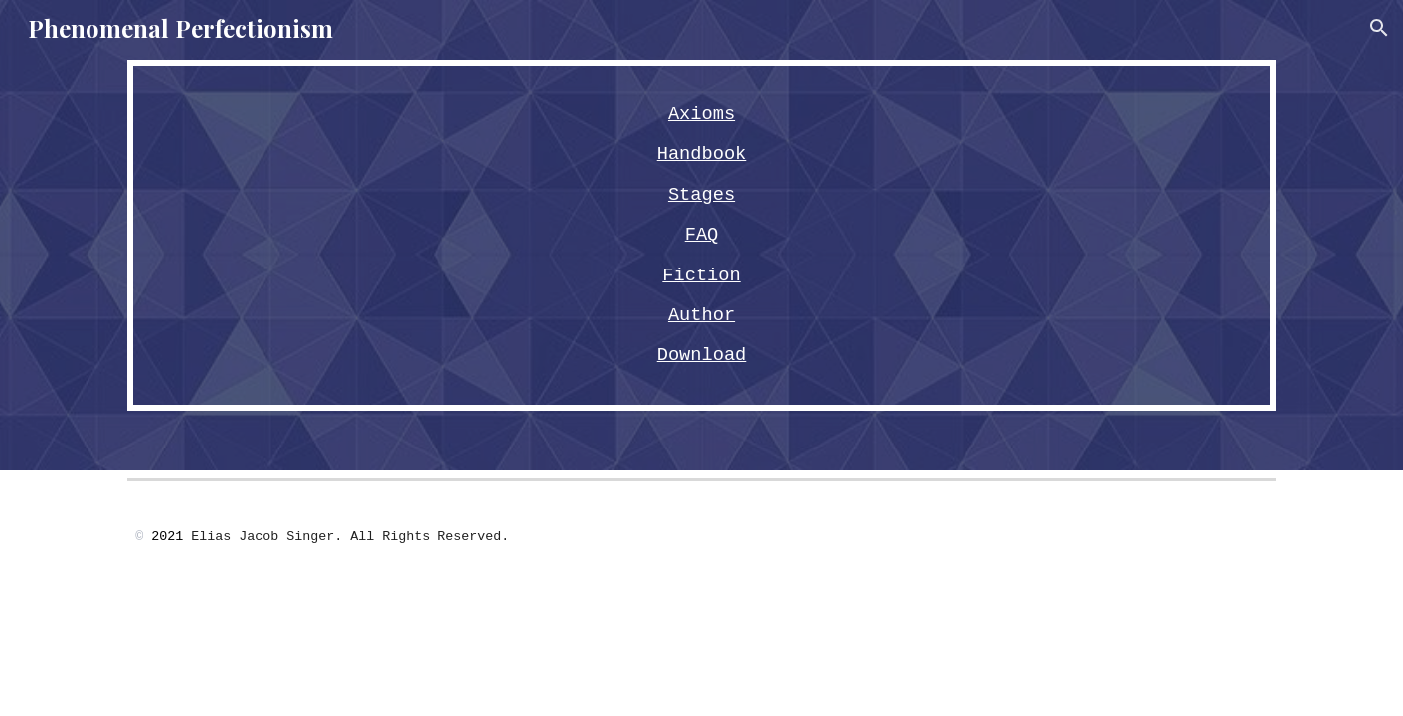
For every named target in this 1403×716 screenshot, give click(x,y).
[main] (701, 235)
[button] (1379, 28)
